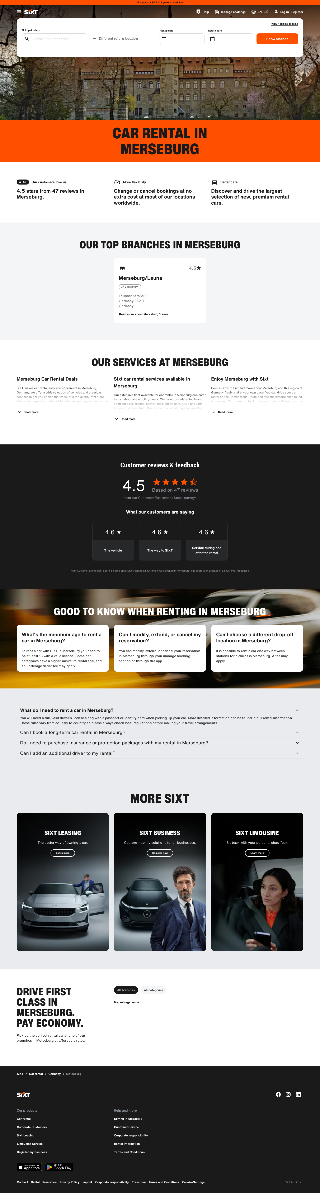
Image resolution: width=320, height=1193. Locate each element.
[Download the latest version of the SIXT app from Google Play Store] (59, 1167)
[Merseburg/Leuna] (126, 1002)
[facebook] (278, 1094)
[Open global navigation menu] (19, 12)
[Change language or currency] (259, 11)
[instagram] (288, 1094)
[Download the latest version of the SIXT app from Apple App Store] (29, 1167)
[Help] (202, 11)
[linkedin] (298, 1094)
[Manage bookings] (230, 11)
